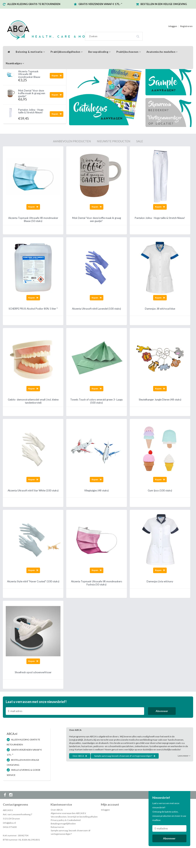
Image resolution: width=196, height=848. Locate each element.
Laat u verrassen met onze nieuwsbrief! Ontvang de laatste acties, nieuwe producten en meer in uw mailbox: (169, 812)
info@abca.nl (9, 822)
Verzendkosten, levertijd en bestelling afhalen (74, 816)
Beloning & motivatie (30, 51)
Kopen (56, 75)
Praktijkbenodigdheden (66, 51)
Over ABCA (80, 756)
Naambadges (15, 63)
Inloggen (172, 26)
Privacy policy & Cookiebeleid (66, 820)
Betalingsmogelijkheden (63, 823)
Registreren (186, 26)
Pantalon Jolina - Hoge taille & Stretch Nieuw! (30, 111)
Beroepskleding (99, 51)
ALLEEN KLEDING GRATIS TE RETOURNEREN (33, 4)
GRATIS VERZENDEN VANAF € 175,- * (100, 4)
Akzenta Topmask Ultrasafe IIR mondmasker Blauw (29, 74)
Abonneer (162, 711)
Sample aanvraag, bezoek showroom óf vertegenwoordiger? (124, 756)
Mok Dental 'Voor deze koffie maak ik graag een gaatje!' (31, 93)
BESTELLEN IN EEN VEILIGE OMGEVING (163, 4)
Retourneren (57, 827)
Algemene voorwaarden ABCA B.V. (68, 813)
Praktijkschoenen (128, 51)
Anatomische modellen (162, 51)
